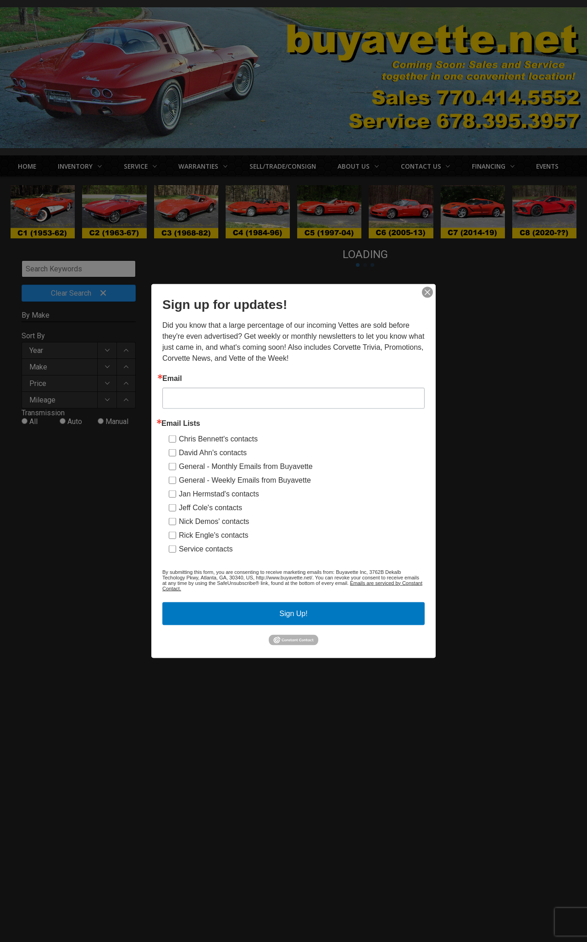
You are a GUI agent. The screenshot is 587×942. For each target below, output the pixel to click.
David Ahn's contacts (213, 452)
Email (172, 378)
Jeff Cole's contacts (210, 507)
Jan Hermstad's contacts (219, 493)
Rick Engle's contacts (214, 535)
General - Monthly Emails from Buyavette (246, 466)
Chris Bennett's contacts (218, 438)
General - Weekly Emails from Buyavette (245, 480)
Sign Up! (293, 613)
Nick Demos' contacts (214, 521)
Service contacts (206, 548)
